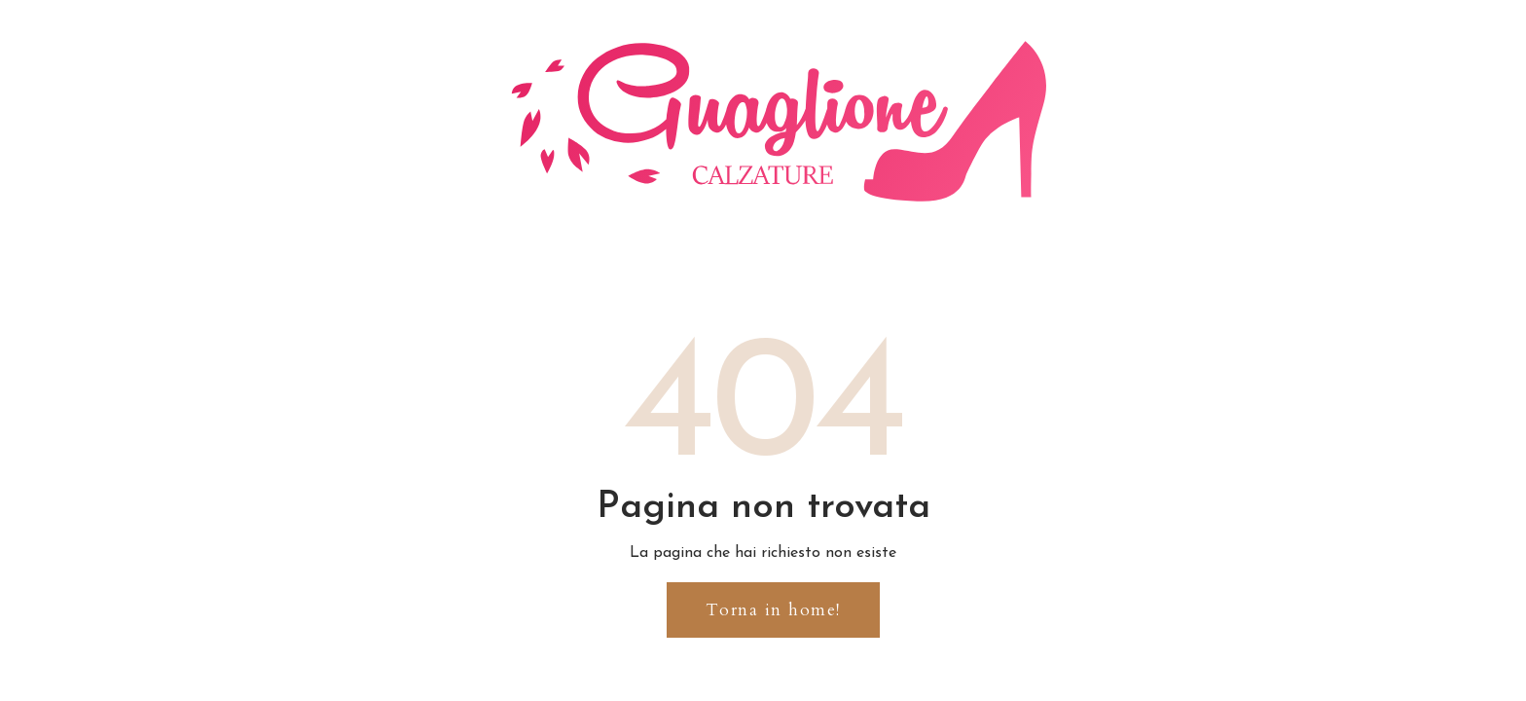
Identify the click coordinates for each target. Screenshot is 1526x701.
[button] (773, 610)
